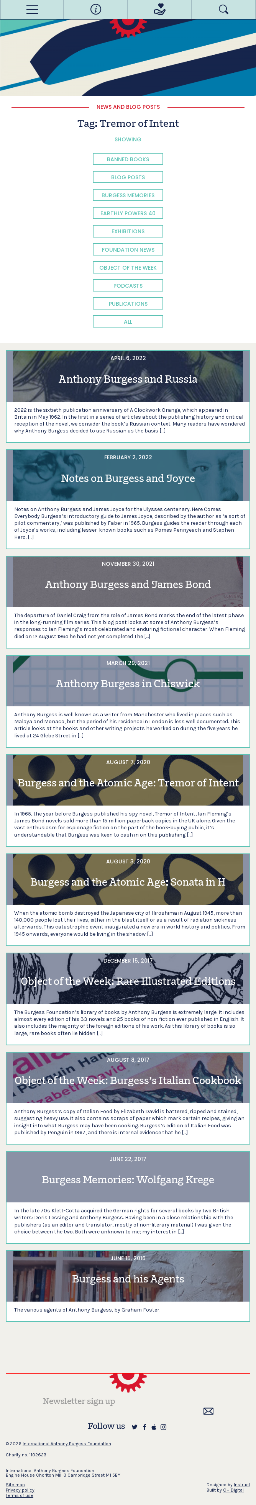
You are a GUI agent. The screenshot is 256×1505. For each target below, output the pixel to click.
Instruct (242, 1484)
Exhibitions (128, 231)
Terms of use (19, 1495)
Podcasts (128, 286)
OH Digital (233, 1490)
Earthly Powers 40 (128, 213)
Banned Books (128, 159)
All (128, 322)
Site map (15, 1484)
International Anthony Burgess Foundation (67, 1443)
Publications (128, 304)
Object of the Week (128, 268)
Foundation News (128, 250)
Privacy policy (20, 1490)
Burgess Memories (128, 195)
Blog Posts (128, 177)
